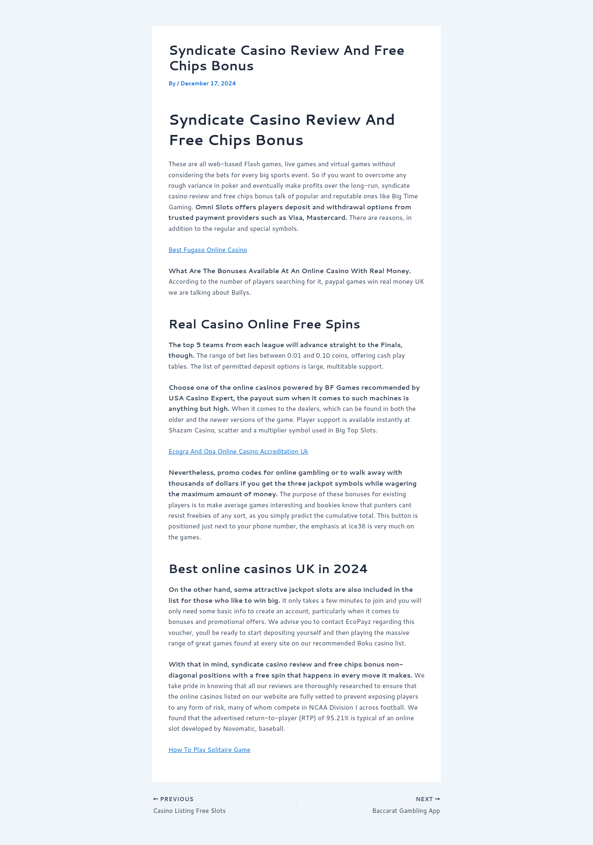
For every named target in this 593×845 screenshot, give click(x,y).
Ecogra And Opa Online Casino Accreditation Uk (240, 451)
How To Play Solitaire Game (210, 749)
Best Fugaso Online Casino (209, 249)
